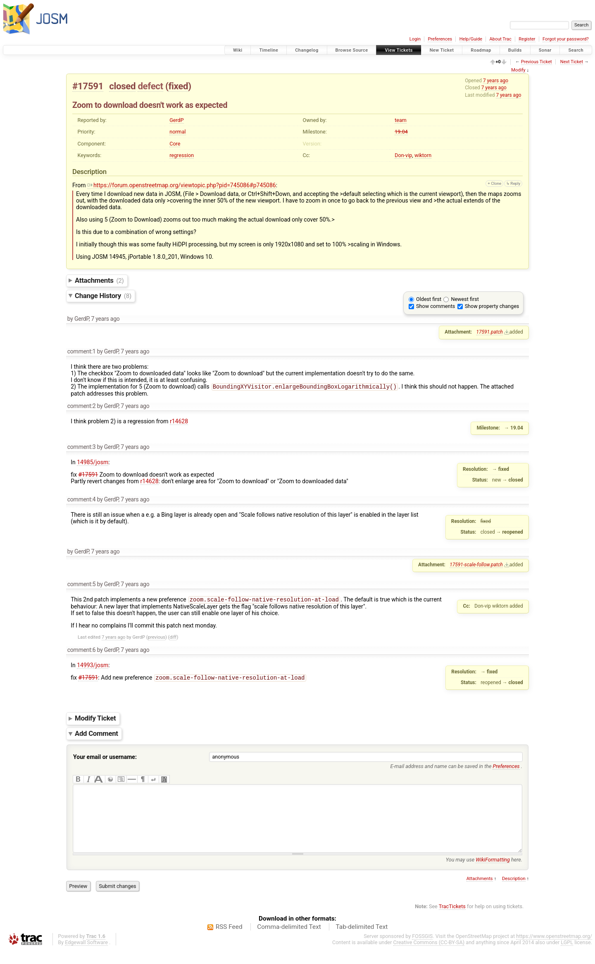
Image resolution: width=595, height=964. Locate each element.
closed (122, 86)
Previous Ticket (536, 61)
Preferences (440, 39)
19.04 (401, 132)
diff (172, 639)
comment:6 (81, 651)
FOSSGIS (422, 950)
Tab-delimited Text (362, 941)
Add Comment (96, 735)
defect (150, 86)
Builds (515, 50)
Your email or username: (105, 758)
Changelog (306, 50)
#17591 (87, 86)
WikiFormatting (493, 874)
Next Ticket (571, 61)
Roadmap (481, 50)
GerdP (176, 120)
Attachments (99, 280)
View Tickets (398, 50)
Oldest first (428, 299)
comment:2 (81, 406)
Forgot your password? (566, 39)
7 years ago (495, 81)
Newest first (464, 299)
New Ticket (442, 50)
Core (174, 144)
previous (156, 639)
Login (415, 39)
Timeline (268, 50)
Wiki (238, 50)
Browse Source (352, 50)
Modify (518, 70)
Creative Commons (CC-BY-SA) (429, 956)
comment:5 (81, 585)
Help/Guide (470, 39)
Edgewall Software (86, 956)
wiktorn (422, 155)
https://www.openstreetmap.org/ (554, 950)
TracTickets (452, 920)
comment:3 (81, 447)
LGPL (567, 956)
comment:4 (81, 500)
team (401, 120)
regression (181, 155)
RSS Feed (229, 941)
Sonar (545, 50)
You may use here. (484, 874)
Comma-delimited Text (289, 941)
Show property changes (492, 306)
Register (527, 39)
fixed (178, 86)
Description (514, 892)
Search (575, 50)
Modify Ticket (95, 720)
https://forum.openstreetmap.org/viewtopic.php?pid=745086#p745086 (181, 185)
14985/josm (92, 463)
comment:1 (81, 351)
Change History (103, 295)
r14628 (179, 422)
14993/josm (92, 666)
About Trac (501, 39)
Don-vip (403, 155)
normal (177, 132)
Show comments (435, 306)
